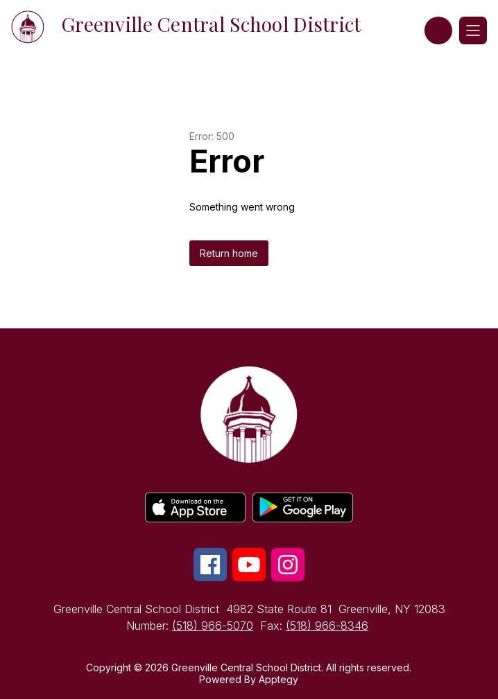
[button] (438, 30)
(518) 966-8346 (327, 625)
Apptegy (278, 679)
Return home (229, 253)
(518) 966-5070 (212, 625)
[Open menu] (473, 30)
